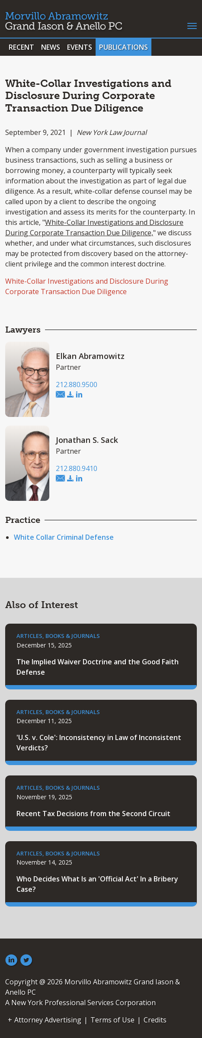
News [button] (50, 47)
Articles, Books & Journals (58, 636)
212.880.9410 (76, 468)
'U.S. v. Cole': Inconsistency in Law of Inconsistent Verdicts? (98, 743)
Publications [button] (123, 47)
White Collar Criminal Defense (64, 537)
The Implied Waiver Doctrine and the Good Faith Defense (97, 667)
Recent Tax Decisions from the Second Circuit (93, 813)
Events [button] (79, 47)
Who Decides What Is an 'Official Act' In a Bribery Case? (97, 884)
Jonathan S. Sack (87, 440)
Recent (21, 47)
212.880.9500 (76, 384)
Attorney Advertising (47, 1020)
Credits (155, 1020)
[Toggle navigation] (192, 25)
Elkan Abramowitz (90, 356)
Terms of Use (112, 1020)
